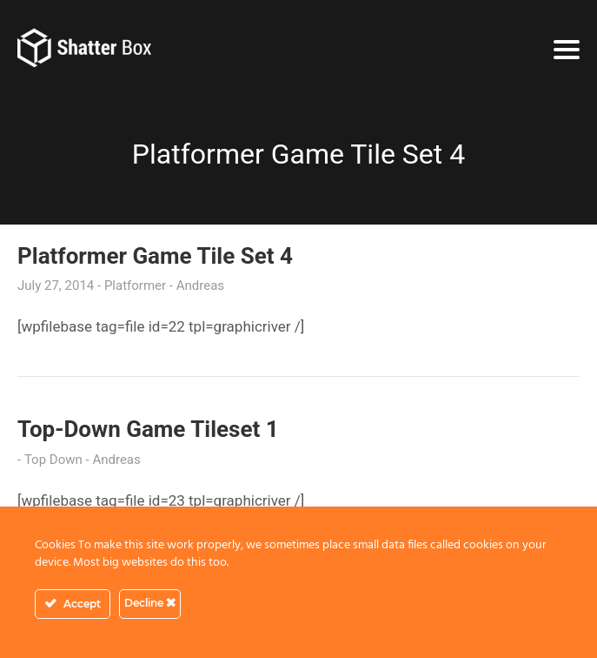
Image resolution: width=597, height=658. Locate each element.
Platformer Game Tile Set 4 (155, 256)
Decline (150, 602)
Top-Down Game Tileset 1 (148, 429)
